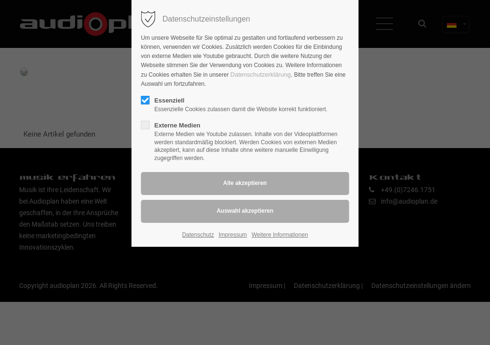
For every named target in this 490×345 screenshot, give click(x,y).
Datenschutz (198, 234)
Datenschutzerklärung (260, 74)
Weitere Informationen (280, 234)
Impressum (233, 234)
